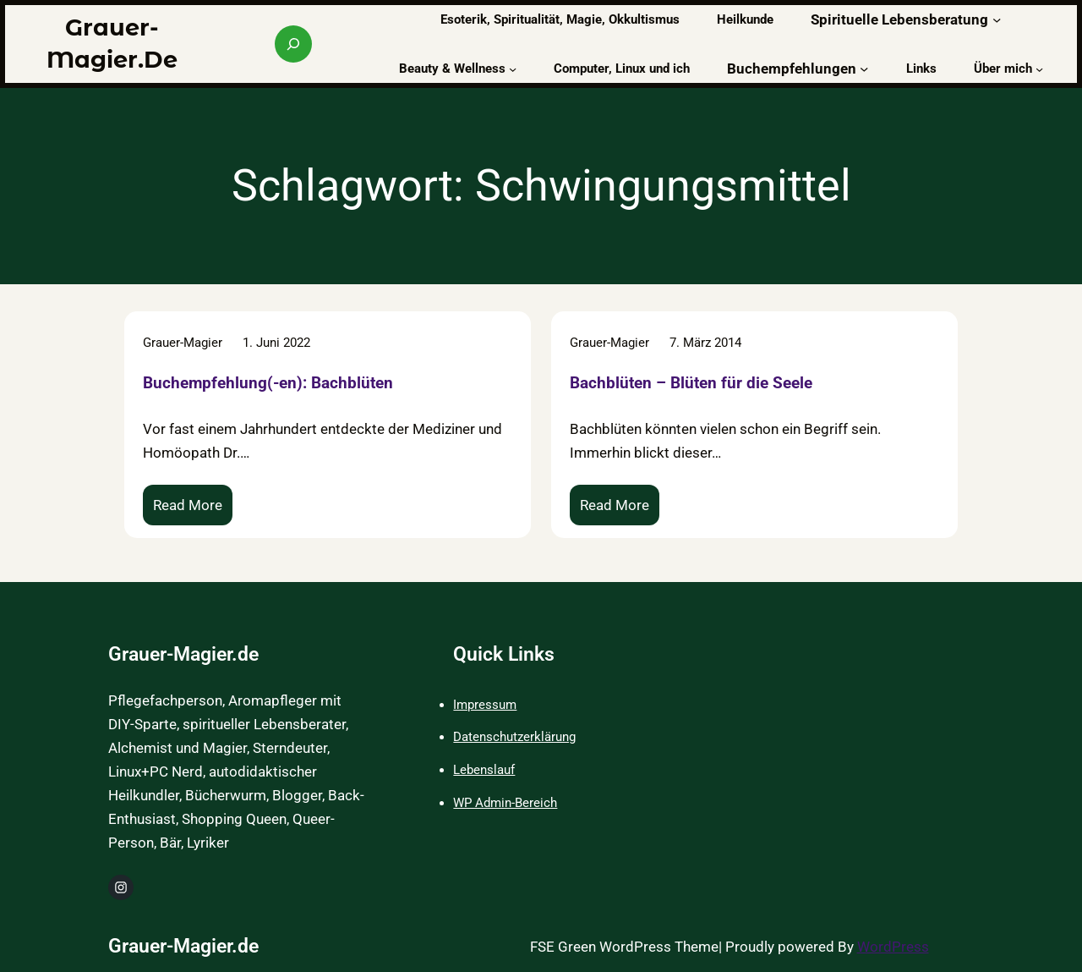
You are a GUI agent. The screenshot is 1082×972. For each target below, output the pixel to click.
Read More (192, 508)
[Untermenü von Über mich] (1039, 68)
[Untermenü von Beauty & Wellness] (512, 68)
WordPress (893, 946)
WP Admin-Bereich (505, 802)
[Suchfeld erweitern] (293, 44)
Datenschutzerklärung (514, 736)
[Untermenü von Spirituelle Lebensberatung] (996, 19)
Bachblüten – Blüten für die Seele (691, 383)
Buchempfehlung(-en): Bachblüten (268, 383)
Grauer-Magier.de (183, 654)
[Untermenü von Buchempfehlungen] (864, 68)
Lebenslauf (484, 769)
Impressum (484, 704)
